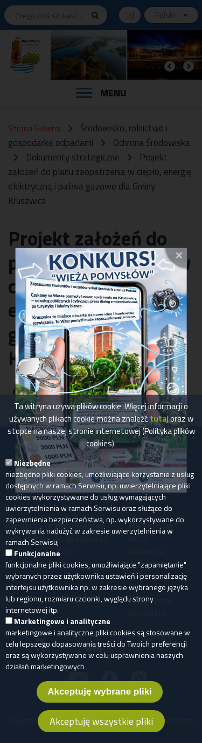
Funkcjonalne (37, 561)
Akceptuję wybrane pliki (99, 700)
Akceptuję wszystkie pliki (101, 730)
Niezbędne (32, 471)
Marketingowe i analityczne (62, 629)
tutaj (159, 427)
